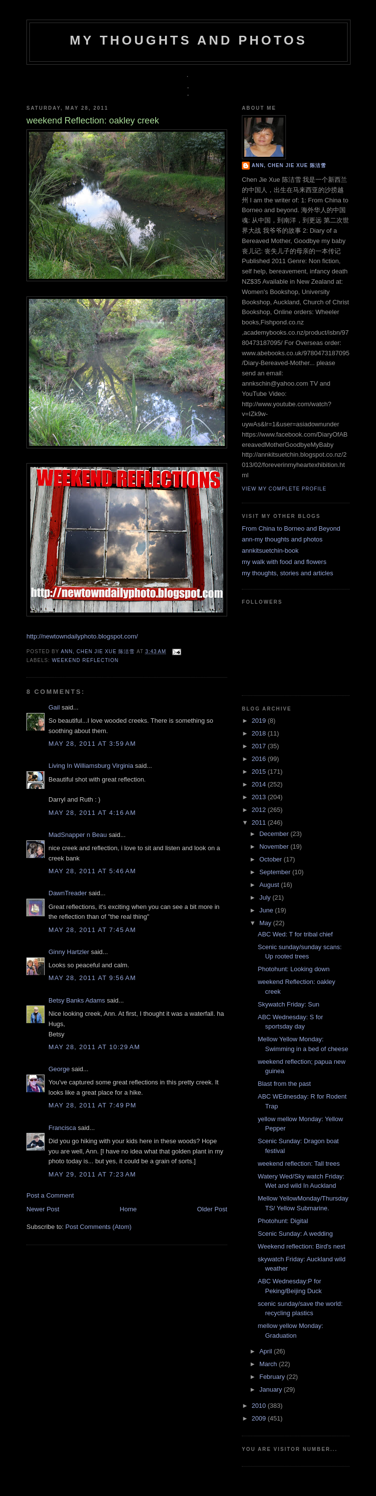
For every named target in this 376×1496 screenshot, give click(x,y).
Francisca (62, 1127)
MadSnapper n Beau (77, 834)
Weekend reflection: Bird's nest (301, 1246)
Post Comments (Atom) (99, 1226)
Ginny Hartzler (68, 952)
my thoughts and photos (188, 40)
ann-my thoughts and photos (282, 539)
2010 (260, 1405)
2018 (260, 733)
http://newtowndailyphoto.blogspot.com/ (82, 636)
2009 (260, 1418)
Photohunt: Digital (283, 1221)
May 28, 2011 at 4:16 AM (92, 812)
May (266, 923)
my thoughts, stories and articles (287, 573)
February (273, 1376)
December (275, 833)
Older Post (212, 1209)
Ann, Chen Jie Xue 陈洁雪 (99, 651)
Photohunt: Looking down (293, 969)
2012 (260, 809)
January (271, 1389)
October (271, 859)
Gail (54, 707)
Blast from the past (284, 1083)
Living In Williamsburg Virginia (90, 765)
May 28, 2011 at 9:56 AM (92, 977)
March (269, 1364)
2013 (260, 797)
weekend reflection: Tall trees (298, 1163)
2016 (260, 758)
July (266, 897)
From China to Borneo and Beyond (291, 528)
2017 (260, 746)
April (266, 1351)
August (270, 884)
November (275, 846)
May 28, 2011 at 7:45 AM (92, 929)
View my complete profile (284, 488)
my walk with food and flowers (284, 561)
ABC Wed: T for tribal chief (295, 934)
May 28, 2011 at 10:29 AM (94, 1047)
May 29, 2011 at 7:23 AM (92, 1174)
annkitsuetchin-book (270, 550)
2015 (260, 771)
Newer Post (42, 1209)
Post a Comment (50, 1195)
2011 (260, 822)
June (267, 910)
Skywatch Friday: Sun (288, 1004)
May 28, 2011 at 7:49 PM (92, 1105)
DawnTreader (67, 893)
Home (128, 1209)
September (275, 872)
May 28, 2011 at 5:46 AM (92, 871)
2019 (260, 720)
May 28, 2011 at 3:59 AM (92, 743)
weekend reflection (85, 660)
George (59, 1069)
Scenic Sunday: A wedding (295, 1233)
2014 (260, 784)
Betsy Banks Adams (76, 1000)
